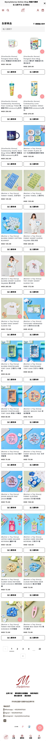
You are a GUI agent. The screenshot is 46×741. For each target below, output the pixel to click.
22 (40, 649)
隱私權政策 (18, 696)
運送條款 (28, 696)
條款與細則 (34, 693)
